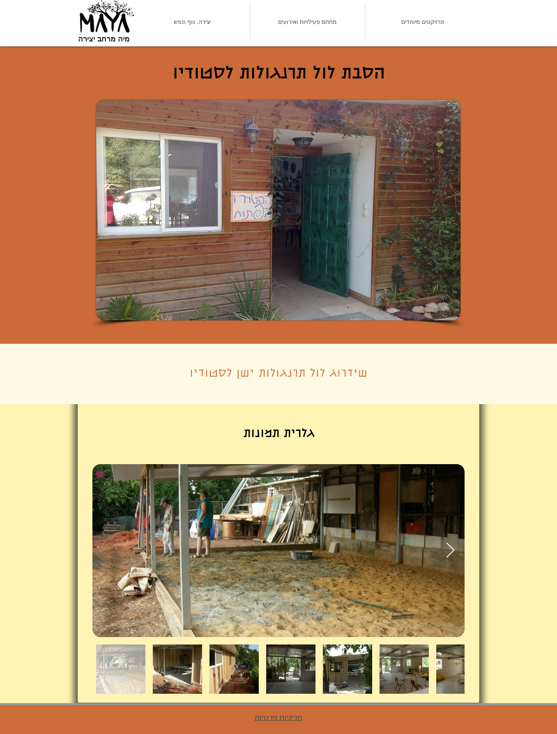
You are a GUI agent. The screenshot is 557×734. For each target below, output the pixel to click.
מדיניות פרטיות (278, 718)
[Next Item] (450, 551)
